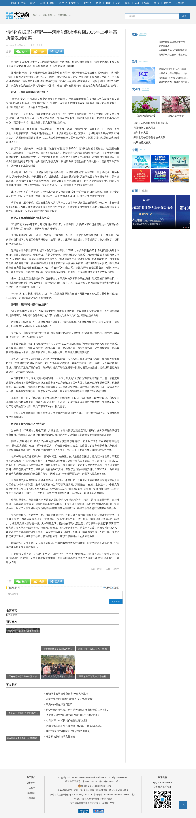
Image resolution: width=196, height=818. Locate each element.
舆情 (52, 3)
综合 (156, 3)
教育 (98, 3)
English (180, 3)
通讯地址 (31, 793)
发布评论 (116, 601)
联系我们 (162, 777)
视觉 (23, 3)
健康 (108, 3)
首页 (35, 15)
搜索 (184, 16)
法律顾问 (31, 798)
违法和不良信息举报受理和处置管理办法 (93, 799)
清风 (146, 3)
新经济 (87, 3)
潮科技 (75, 3)
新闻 (13, 3)
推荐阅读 (11, 610)
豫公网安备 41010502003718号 (94, 786)
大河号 (167, 3)
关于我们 (31, 777)
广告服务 (31, 788)
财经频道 (48, 15)
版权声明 (31, 782)
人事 (137, 3)
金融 (117, 3)
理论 (32, 3)
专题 (42, 3)
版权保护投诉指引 (162, 786)
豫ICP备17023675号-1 (110, 781)
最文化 (63, 3)
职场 (127, 3)
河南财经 (63, 15)
